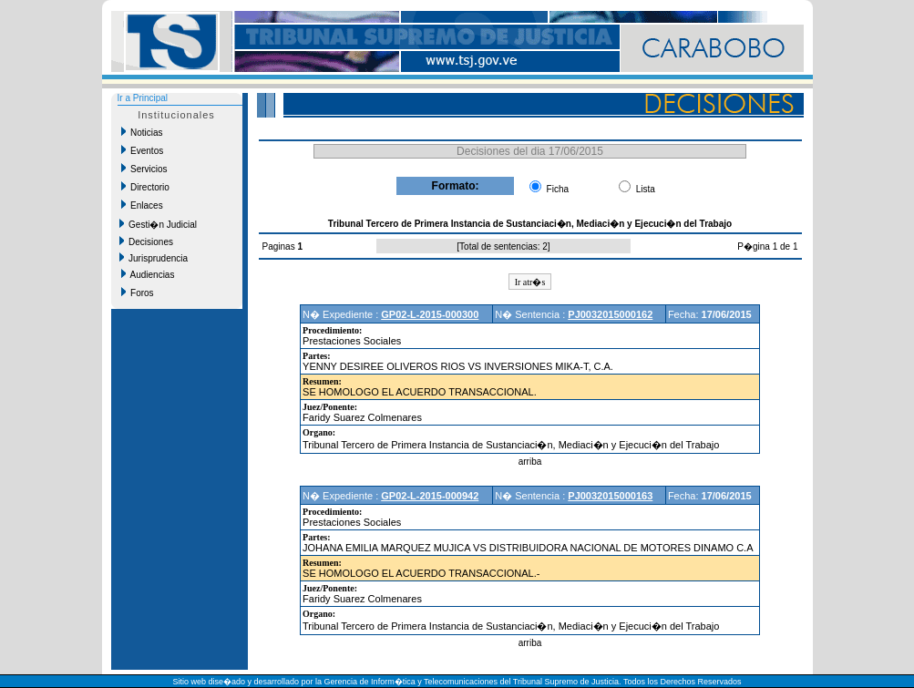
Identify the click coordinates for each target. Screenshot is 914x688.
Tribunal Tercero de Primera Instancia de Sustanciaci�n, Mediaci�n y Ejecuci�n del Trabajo (511, 444)
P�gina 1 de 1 (767, 246)
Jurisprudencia (154, 257)
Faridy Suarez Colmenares (362, 417)
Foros (137, 292)
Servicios (144, 168)
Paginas (280, 246)
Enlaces (142, 205)
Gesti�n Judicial (158, 224)
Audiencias (148, 274)
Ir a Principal (143, 98)
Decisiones (146, 241)
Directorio (145, 186)
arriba (530, 462)
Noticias (142, 132)
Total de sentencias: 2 (503, 246)
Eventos (142, 150)
